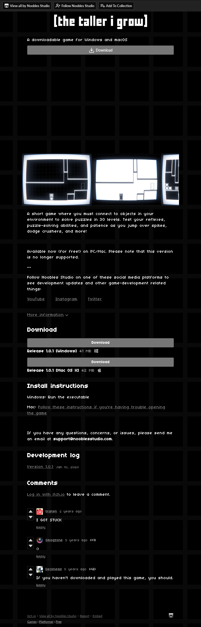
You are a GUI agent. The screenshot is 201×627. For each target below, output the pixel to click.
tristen (51, 511)
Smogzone (54, 540)
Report (84, 616)
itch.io (31, 616)
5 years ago (76, 540)
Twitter (95, 299)
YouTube (36, 299)
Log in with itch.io (46, 495)
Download (101, 50)
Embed (97, 616)
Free (59, 622)
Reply (41, 527)
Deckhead (54, 569)
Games (32, 622)
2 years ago (71, 511)
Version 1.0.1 (40, 467)
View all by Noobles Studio (57, 616)
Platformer (46, 622)
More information (47, 315)
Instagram (66, 299)
